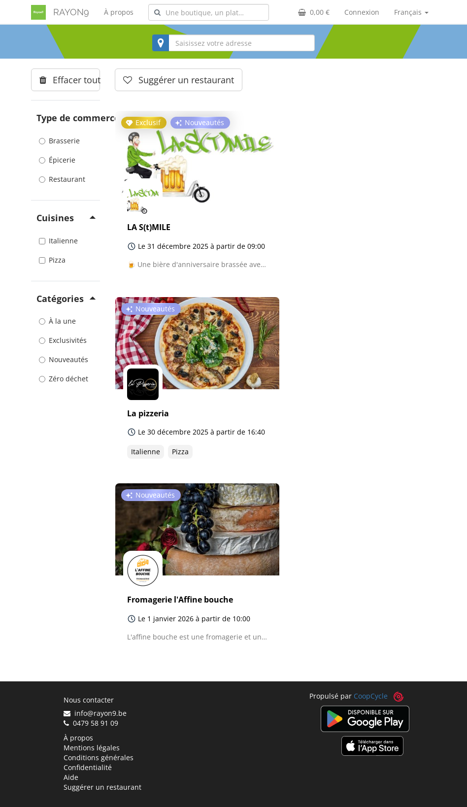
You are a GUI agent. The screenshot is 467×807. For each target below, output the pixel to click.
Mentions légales (92, 747)
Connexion (361, 12)
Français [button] (411, 12)
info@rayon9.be (95, 713)
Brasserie (59, 140)
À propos (118, 12)
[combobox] (208, 12)
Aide (71, 777)
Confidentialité (88, 767)
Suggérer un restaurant (102, 787)
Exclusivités (63, 340)
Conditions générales (98, 757)
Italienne (58, 240)
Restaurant (62, 179)
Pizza (52, 260)
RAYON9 (71, 12)
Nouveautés (63, 359)
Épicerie (57, 160)
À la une (57, 321)
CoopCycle (371, 696)
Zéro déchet (63, 378)
